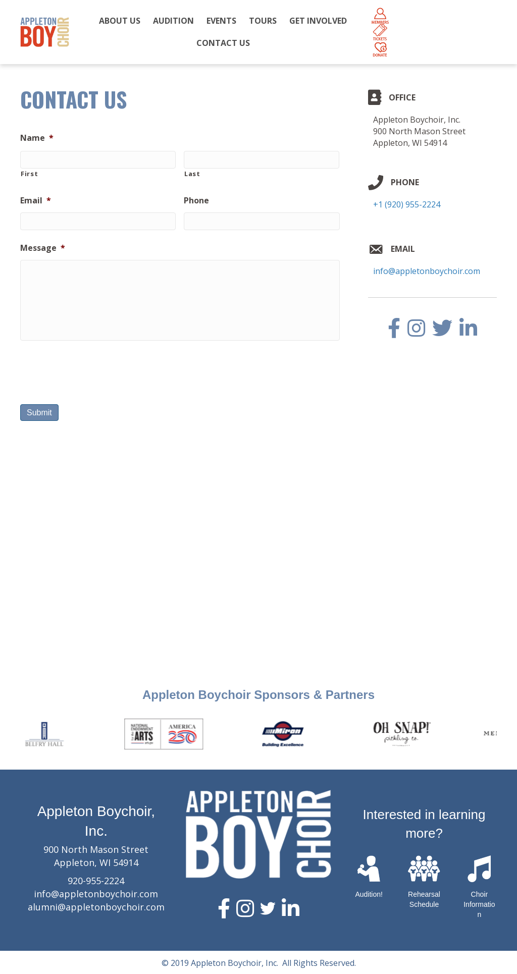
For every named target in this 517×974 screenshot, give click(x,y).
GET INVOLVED (318, 20)
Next (504, 734)
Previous (13, 734)
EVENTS (221, 20)
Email (35, 200)
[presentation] (97, 368)
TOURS (263, 20)
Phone (196, 200)
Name (37, 138)
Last (192, 173)
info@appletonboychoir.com (426, 271)
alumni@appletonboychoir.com (96, 907)
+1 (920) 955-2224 (406, 204)
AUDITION (173, 20)
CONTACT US (223, 42)
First (29, 173)
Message (42, 248)
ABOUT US (119, 20)
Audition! (368, 894)
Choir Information (479, 904)
